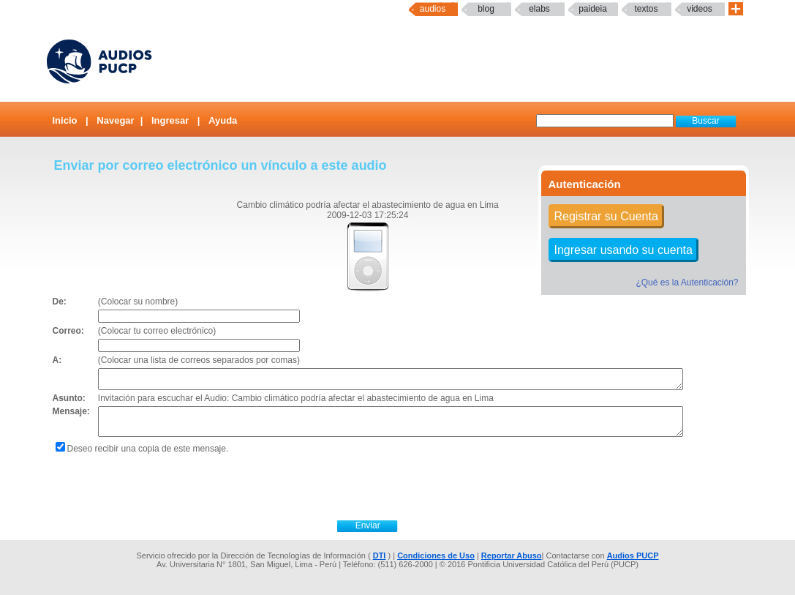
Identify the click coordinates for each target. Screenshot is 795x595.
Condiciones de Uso (436, 555)
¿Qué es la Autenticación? (687, 282)
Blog (486, 9)
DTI (379, 555)
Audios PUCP (633, 555)
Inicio (65, 120)
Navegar (115, 120)
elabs (539, 9)
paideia (593, 9)
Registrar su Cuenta (606, 216)
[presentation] (368, 485)
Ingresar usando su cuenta (623, 250)
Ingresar (170, 120)
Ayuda (222, 120)
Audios (432, 9)
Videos (699, 9)
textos (646, 9)
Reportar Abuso (511, 555)
